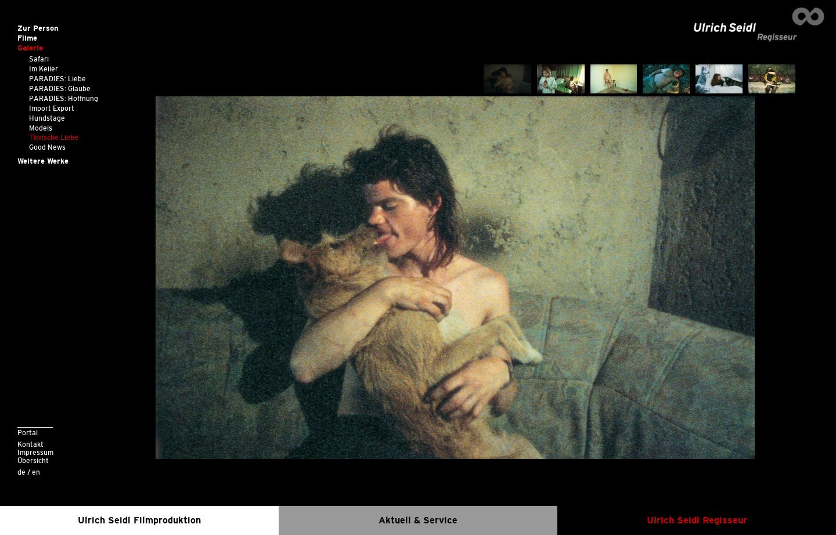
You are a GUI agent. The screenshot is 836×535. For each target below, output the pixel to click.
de (21, 472)
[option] (455, 277)
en (36, 472)
